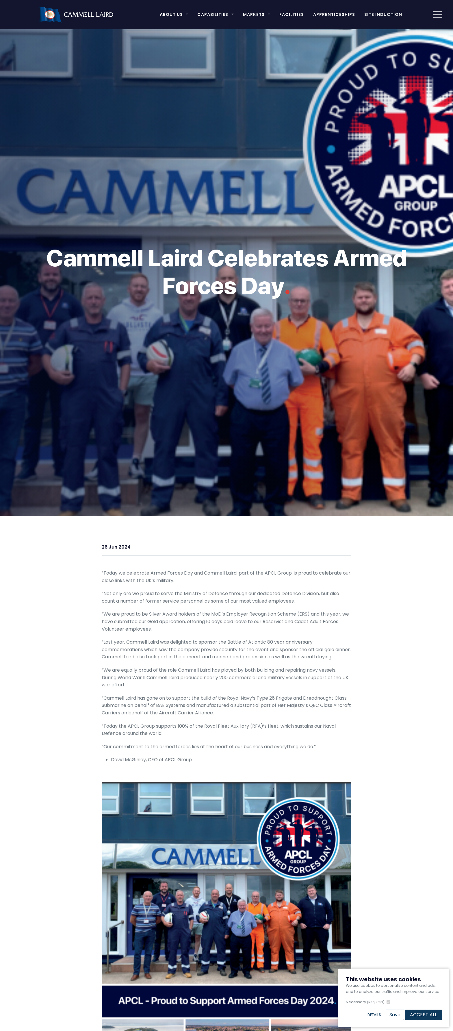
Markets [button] (254, 14)
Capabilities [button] (212, 14)
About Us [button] (171, 14)
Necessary (365, 1002)
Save (394, 1014)
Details (374, 1014)
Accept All (423, 1014)
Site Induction (383, 14)
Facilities (291, 14)
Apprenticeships (334, 14)
